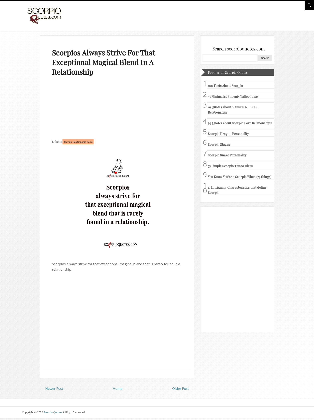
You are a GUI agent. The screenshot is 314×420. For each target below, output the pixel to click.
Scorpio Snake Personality (227, 155)
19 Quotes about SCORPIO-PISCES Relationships (233, 109)
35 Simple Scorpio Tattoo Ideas (230, 166)
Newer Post (54, 388)
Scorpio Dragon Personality (228, 134)
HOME (282, 20)
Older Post (180, 388)
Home (117, 388)
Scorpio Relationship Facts (78, 141)
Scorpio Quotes (53, 412)
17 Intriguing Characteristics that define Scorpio (237, 190)
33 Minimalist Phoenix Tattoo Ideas (233, 96)
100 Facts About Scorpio (225, 86)
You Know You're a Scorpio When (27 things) (239, 177)
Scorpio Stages (219, 144)
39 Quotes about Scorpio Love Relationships (240, 123)
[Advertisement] (117, 109)
